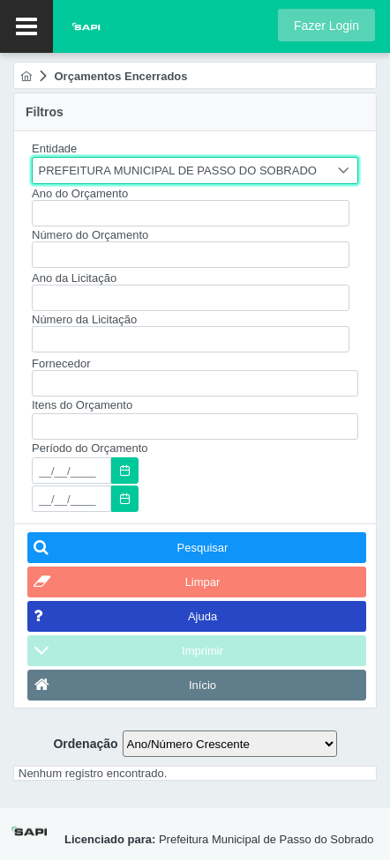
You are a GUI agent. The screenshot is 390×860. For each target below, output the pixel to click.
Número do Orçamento (90, 234)
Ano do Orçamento (80, 193)
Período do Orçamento (90, 448)
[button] (326, 25)
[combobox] (195, 170)
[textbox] (190, 213)
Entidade (54, 148)
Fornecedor (61, 363)
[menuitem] (26, 76)
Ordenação (85, 744)
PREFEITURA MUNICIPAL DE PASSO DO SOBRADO (178, 170)
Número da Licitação (84, 319)
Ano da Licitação (74, 278)
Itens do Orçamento (82, 404)
